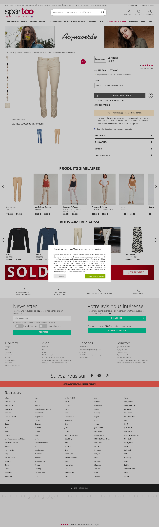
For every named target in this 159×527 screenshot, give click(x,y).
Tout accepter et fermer (95, 276)
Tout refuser (59, 276)
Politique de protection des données (72, 272)
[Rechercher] (102, 12)
